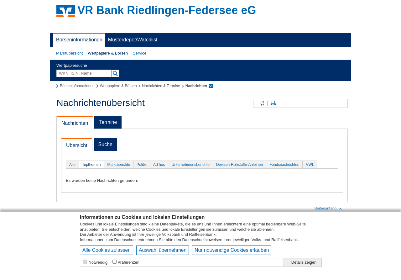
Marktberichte (118, 164)
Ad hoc (159, 164)
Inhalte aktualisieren (262, 103)
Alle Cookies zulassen (106, 250)
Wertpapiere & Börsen (108, 53)
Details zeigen (303, 262)
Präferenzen (128, 262)
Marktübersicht (69, 53)
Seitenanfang (328, 208)
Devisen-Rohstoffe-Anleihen (239, 164)
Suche (105, 144)
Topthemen (91, 164)
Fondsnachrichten (284, 164)
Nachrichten (74, 123)
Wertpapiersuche (71, 65)
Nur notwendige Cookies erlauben (232, 250)
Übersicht (76, 145)
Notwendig (98, 262)
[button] (69, 53)
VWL (310, 164)
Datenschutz (125, 239)
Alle (72, 164)
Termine (108, 122)
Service (139, 53)
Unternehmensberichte (190, 164)
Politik (142, 164)
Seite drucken (273, 103)
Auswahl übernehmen (162, 250)
